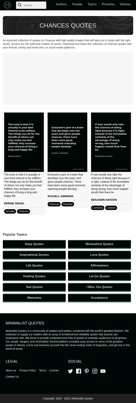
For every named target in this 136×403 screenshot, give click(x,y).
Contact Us (12, 376)
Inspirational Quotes (34, 254)
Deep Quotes (34, 244)
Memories (34, 297)
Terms (42, 370)
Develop (68, 204)
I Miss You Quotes (99, 287)
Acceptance (99, 297)
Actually (10, 211)
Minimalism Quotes (99, 244)
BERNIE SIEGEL (14, 203)
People (77, 4)
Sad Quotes (34, 287)
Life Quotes (34, 265)
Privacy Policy (27, 370)
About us (11, 370)
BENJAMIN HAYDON (104, 199)
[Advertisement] (68, 78)
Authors (61, 4)
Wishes (125, 4)
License (54, 370)
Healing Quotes (34, 276)
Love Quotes (99, 254)
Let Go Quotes (99, 276)
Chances (23, 211)
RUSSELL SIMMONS (60, 196)
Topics (92, 4)
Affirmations (99, 265)
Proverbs (108, 4)
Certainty (97, 207)
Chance (111, 207)
